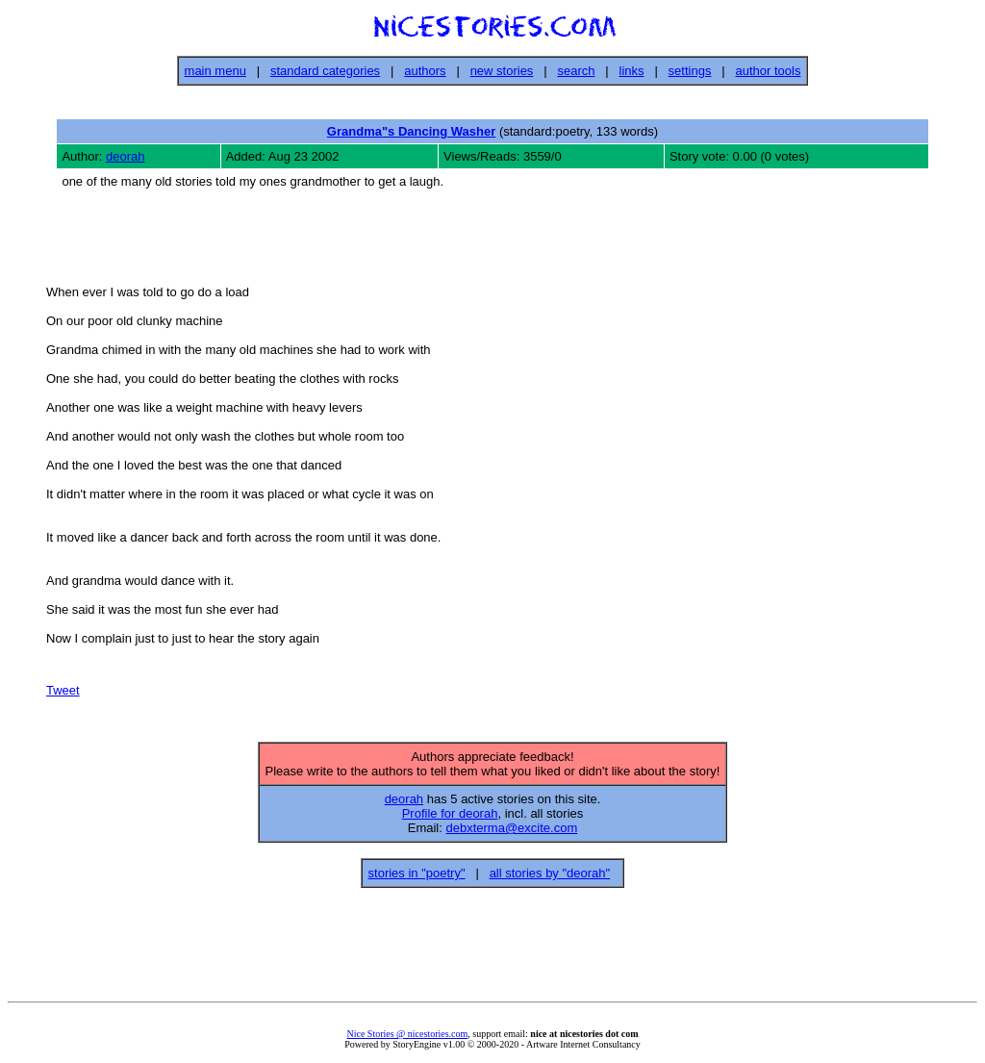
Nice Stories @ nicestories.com (406, 1039)
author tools (767, 70)
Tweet (63, 693)
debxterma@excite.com (511, 833)
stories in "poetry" (417, 879)
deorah (125, 156)
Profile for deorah (450, 819)
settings (690, 70)
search (575, 70)
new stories (502, 70)
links (631, 70)
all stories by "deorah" (550, 879)
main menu (215, 70)
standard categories (325, 70)
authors (424, 70)
